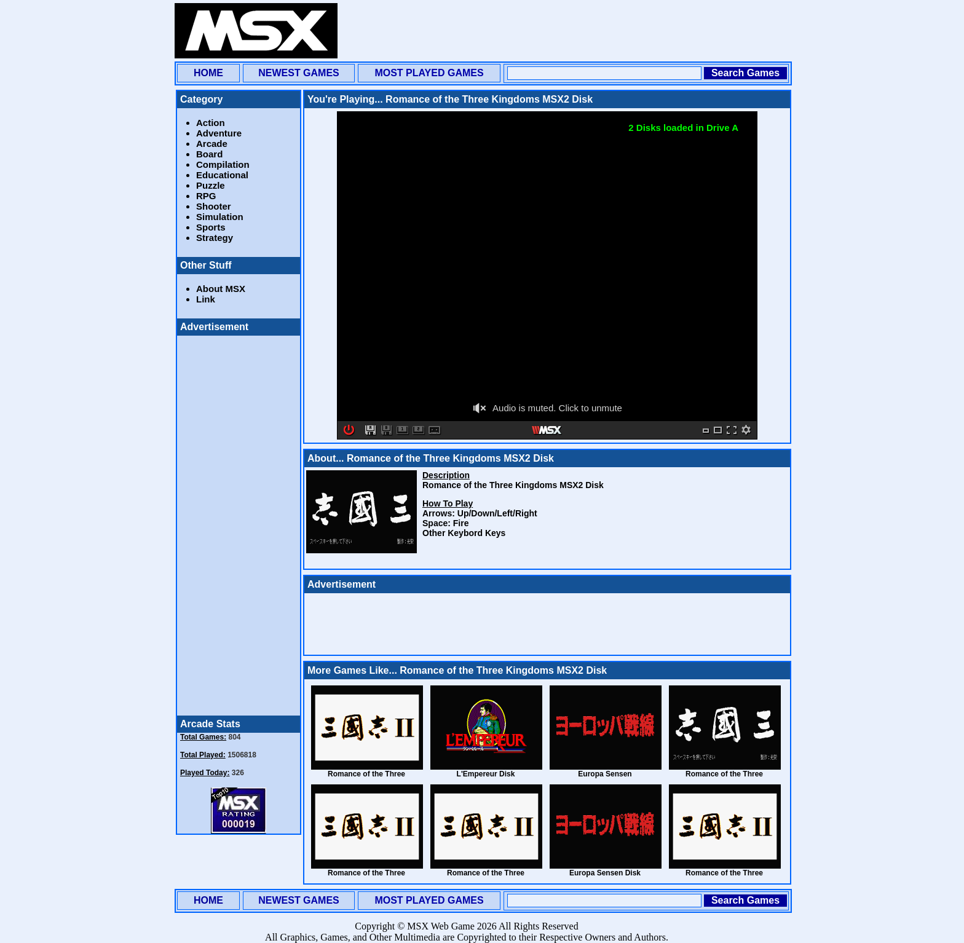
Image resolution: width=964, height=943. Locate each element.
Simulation (219, 216)
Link (205, 299)
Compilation (223, 164)
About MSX (220, 288)
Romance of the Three (366, 774)
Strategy (214, 237)
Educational (222, 175)
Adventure (219, 133)
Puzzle (210, 185)
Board (209, 154)
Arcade (211, 143)
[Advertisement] (565, 30)
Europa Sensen (604, 774)
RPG (206, 196)
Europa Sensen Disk (605, 873)
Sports (211, 227)
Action (210, 122)
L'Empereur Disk (486, 774)
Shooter (213, 206)
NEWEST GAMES (298, 73)
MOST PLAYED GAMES (428, 73)
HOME (208, 73)
